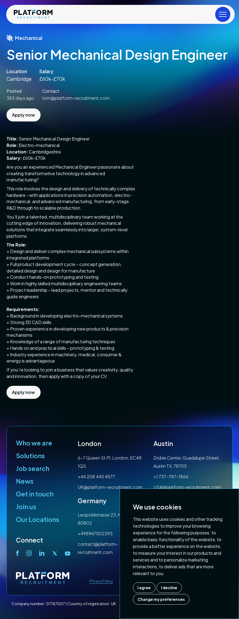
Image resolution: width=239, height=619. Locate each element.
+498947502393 (95, 533)
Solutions (30, 456)
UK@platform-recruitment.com (110, 487)
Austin (163, 443)
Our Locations (37, 519)
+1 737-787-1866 (170, 476)
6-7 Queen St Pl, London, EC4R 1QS (110, 462)
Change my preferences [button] (161, 599)
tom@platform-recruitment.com (76, 98)
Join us (26, 507)
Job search (32, 468)
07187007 (55, 603)
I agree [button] (144, 587)
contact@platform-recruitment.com (98, 548)
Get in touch (35, 494)
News (25, 481)
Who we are (34, 443)
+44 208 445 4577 (96, 476)
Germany (92, 501)
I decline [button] (169, 587)
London (89, 443)
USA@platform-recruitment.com (187, 487)
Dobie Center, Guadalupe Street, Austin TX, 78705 (186, 462)
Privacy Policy (101, 581)
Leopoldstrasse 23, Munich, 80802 (105, 519)
